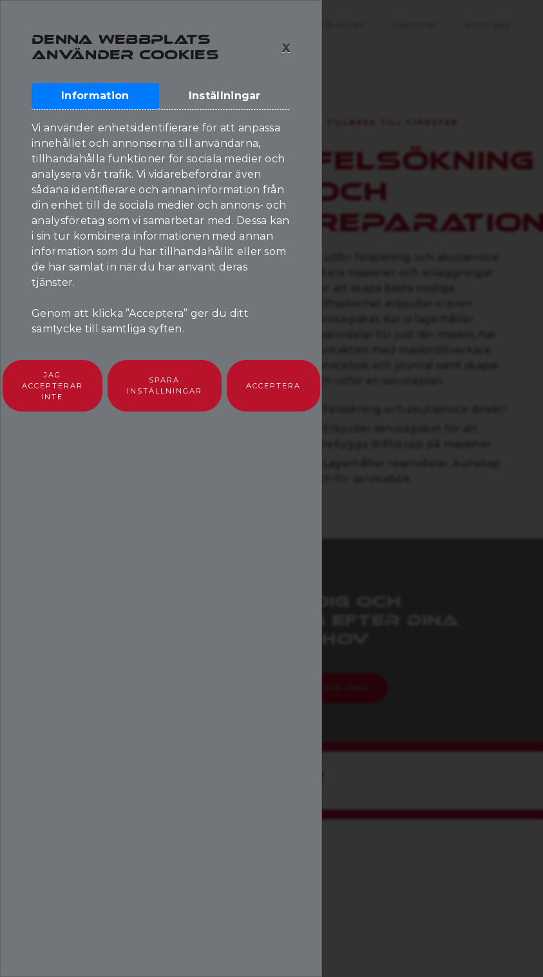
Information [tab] (95, 96)
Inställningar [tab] (225, 96)
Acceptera (273, 385)
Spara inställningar (164, 385)
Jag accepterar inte (52, 385)
